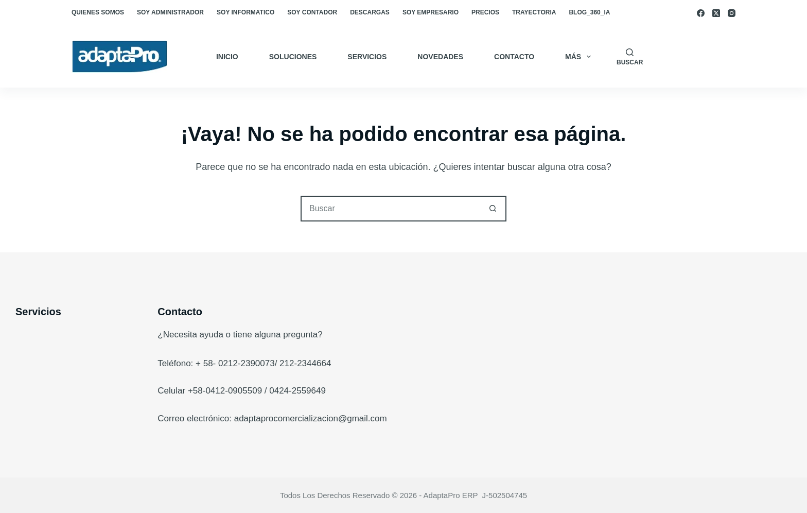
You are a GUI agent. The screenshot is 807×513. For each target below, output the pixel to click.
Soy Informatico (245, 12)
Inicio (227, 57)
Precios (485, 12)
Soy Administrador (170, 12)
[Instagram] (731, 13)
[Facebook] (701, 13)
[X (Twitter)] (716, 13)
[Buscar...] (391, 208)
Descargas (370, 12)
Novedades (440, 57)
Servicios (367, 57)
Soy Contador (312, 12)
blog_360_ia (589, 12)
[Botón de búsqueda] (492, 208)
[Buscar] (630, 56)
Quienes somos (98, 12)
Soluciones (293, 57)
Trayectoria (534, 12)
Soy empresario (430, 12)
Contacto (514, 57)
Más (580, 56)
